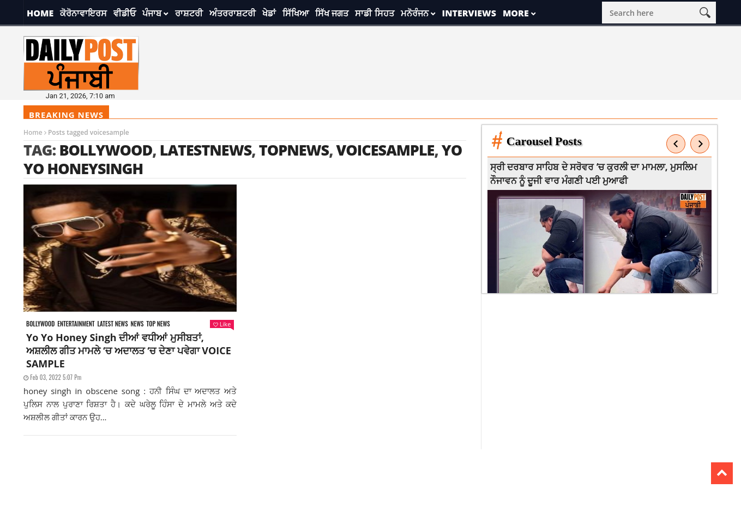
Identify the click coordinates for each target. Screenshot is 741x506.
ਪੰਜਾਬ (151, 13)
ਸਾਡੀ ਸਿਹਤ (374, 13)
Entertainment (75, 324)
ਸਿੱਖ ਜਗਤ (331, 13)
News (137, 324)
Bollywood (105, 150)
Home (40, 13)
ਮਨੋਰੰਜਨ (415, 13)
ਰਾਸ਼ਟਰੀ (189, 13)
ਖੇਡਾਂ (269, 13)
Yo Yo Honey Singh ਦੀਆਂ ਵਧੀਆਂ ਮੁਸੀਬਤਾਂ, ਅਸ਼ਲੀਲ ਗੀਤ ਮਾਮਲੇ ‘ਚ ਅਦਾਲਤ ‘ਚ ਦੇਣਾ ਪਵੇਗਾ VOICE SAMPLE (128, 350)
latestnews (206, 150)
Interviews (469, 13)
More (516, 13)
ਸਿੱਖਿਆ (295, 13)
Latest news (112, 324)
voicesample (385, 150)
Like (222, 324)
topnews (294, 150)
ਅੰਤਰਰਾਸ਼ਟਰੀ (232, 13)
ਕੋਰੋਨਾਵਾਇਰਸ (83, 13)
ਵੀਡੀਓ (124, 13)
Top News (158, 324)
